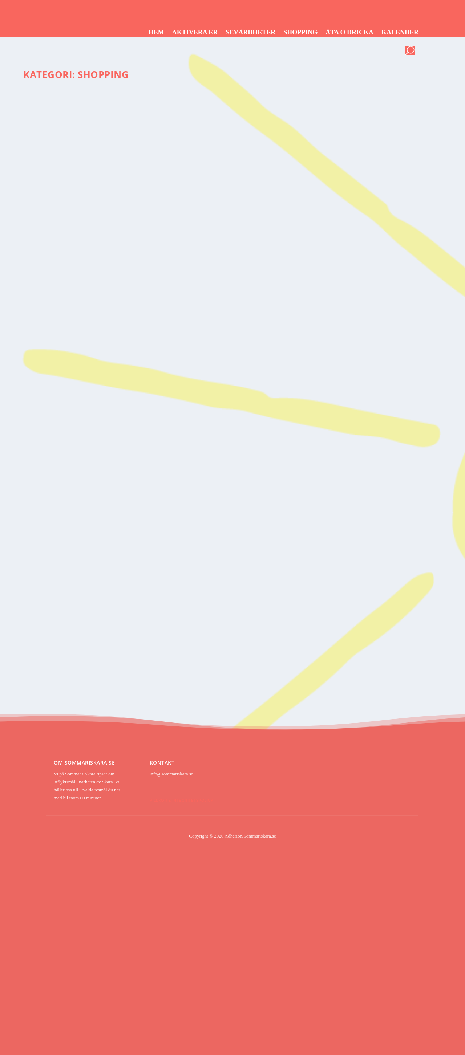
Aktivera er (195, 32)
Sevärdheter (250, 32)
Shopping (300, 32)
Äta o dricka (349, 32)
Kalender (399, 32)
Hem (156, 32)
